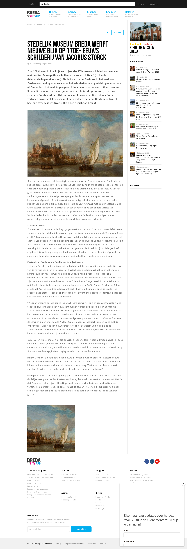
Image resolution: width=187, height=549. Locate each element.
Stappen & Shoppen (36, 470)
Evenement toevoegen (37, 492)
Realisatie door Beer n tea (150, 544)
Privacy (58, 544)
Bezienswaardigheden (139, 474)
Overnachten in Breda (70, 480)
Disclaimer (92, 544)
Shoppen (99, 470)
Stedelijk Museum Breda (142, 49)
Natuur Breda (135, 486)
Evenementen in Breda (71, 497)
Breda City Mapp (34, 483)
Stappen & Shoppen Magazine (40, 477)
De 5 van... (99, 503)
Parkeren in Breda (103, 480)
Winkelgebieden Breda (105, 477)
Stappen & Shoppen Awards (39, 495)
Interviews (99, 505)
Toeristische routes (138, 483)
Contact (30, 497)
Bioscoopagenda (68, 500)
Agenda (65, 492)
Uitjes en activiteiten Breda (141, 480)
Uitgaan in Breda (68, 477)
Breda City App (33, 480)
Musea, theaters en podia (140, 477)
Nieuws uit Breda (102, 497)
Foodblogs (100, 500)
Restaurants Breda (69, 474)
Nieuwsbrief (32, 515)
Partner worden (34, 486)
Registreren (153, 4)
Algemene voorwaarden (74, 544)
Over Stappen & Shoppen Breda (40, 474)
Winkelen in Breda (103, 474)
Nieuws (98, 492)
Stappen (65, 470)
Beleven (133, 470)
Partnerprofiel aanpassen (38, 489)
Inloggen (141, 4)
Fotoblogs (99, 508)
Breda (32, 4)
